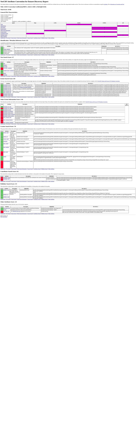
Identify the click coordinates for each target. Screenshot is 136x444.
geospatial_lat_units (7, 109)
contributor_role (6, 179)
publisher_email (6, 197)
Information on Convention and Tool (117, 4)
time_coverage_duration (8, 119)
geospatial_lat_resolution (8, 111)
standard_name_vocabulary (9, 70)
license (5, 209)
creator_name (6, 132)
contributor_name (6, 177)
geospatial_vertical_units (8, 112)
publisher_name (6, 190)
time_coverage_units (7, 117)
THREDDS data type (16, 211)
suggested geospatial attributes (25, 87)
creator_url (6, 136)
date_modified (6, 147)
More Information (3, 216)
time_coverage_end (7, 92)
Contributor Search (4, 33)
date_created (6, 143)
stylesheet (106, 4)
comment (5, 74)
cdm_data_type (6, 211)
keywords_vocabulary (8, 68)
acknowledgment (7, 161)
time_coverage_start (7, 91)
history (5, 73)
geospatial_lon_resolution (8, 108)
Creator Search (3, 32)
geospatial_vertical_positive (9, 115)
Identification (3, 25)
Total (2, 24)
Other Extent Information (5, 30)
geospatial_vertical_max (8, 95)
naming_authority (7, 49)
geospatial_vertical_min (8, 94)
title (4, 63)
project (5, 156)
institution (5, 141)
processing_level (7, 208)
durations (71, 121)
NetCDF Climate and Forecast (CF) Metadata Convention (109, 81)
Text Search (3, 27)
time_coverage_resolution (8, 122)
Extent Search (13, 37)
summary (5, 65)
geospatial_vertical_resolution (9, 114)
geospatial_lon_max (7, 89)
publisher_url (5, 194)
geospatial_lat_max (7, 86)
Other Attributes (4, 36)
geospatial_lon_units (7, 106)
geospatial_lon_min (7, 88)
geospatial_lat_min (7, 85)
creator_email (6, 139)
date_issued (6, 151)
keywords (5, 66)
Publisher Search (4, 35)
